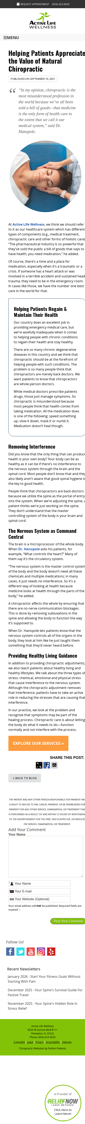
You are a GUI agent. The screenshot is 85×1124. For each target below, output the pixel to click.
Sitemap (66, 1042)
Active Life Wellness (28, 224)
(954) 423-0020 (60, 4)
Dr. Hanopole (29, 549)
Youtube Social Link (31, 951)
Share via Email (54, 768)
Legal (30, 1042)
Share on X (39, 768)
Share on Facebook (46, 768)
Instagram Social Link (41, 951)
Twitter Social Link (20, 951)
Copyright (19, 1042)
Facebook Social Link (10, 951)
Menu (11, 37)
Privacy (39, 1042)
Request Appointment (33, 4)
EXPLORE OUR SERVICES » (38, 743)
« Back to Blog (25, 778)
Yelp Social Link (51, 951)
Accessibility (53, 1042)
